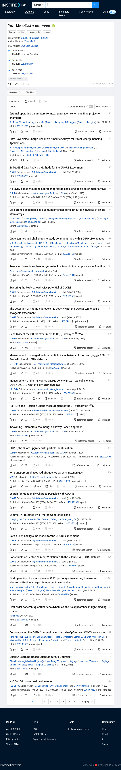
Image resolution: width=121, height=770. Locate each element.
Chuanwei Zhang (88, 218)
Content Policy (13, 734)
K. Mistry (14, 122)
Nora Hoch (15, 587)
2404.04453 (72, 565)
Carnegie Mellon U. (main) (30, 661)
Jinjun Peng (50, 661)
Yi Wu (30, 664)
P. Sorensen (40, 151)
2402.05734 (64, 594)
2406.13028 (71, 523)
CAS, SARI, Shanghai (59, 686)
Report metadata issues (44, 739)
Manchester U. (34, 243)
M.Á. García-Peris (18, 243)
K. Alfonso (36, 193)
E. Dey (33, 477)
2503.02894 (105, 456)
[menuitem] (115, 5)
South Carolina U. (52, 172)
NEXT (12, 477)
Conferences (86, 11)
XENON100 (34, 38)
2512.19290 (22, 126)
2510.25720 (22, 176)
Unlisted (22, 664)
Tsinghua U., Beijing (66, 661)
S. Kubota (71, 243)
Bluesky (105, 734)
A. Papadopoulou (18, 147)
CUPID (13, 193)
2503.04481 (22, 435)
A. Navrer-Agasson (33, 246)
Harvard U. (101, 243)
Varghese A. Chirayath (79, 587)
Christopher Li (29, 519)
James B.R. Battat (82, 637)
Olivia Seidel (42, 587)
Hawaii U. (56, 640)
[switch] (89, 106)
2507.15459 (68, 254)
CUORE (24, 38)
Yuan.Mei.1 (30, 41)
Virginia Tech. (48, 193)
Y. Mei (41, 122)
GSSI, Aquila (48, 410)
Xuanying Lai (16, 519)
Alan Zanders (43, 519)
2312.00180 (22, 619)
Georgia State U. (58, 364)
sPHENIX (14, 364)
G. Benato (36, 410)
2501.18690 (64, 481)
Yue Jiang (26, 271)
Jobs (46, 11)
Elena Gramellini (53, 590)
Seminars (64, 11)
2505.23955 (68, 296)
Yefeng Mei (52, 218)
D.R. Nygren (70, 122)
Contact (106, 744)
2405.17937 (68, 544)
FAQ (35, 729)
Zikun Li (13, 661)
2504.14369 (22, 342)
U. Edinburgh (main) (87, 246)
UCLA (62, 193)
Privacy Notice (13, 739)
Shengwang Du (38, 271)
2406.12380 (72, 502)
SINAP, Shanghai (81, 686)
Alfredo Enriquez (17, 590)
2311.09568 (22, 644)
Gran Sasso (63, 410)
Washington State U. (69, 218)
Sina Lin (13, 664)
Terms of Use (12, 744)
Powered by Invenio (10, 765)
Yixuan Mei (83, 661)
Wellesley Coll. (28, 587)
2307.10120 (22, 668)
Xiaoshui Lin (15, 218)
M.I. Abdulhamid (41, 364)
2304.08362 (89, 690)
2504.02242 (68, 393)
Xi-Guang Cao (41, 686)
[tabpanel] (60, 401)
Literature (10, 11)
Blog (104, 729)
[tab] (16, 92)
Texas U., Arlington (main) (81, 147)
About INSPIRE (13, 729)
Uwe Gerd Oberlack (30, 46)
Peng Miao (15, 637)
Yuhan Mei (14, 616)
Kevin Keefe (44, 640)
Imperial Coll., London (53, 246)
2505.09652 (66, 321)
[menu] (110, 5)
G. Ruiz (46, 243)
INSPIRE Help (39, 734)
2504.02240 (56, 368)
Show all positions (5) (18, 79)
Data (105, 11)
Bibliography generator (79, 729)
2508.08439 (22, 226)
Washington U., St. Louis (34, 218)
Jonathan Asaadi (45, 637)
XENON (44, 38)
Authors (29, 11)
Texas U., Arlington (28, 122)
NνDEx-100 (15, 686)
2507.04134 (68, 275)
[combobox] (69, 5)
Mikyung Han (16, 640)
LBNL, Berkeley (34, 147)
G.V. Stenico (71, 246)
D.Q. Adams (37, 172)
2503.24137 (71, 414)
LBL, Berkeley (27, 64)
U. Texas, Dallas (32, 222)
